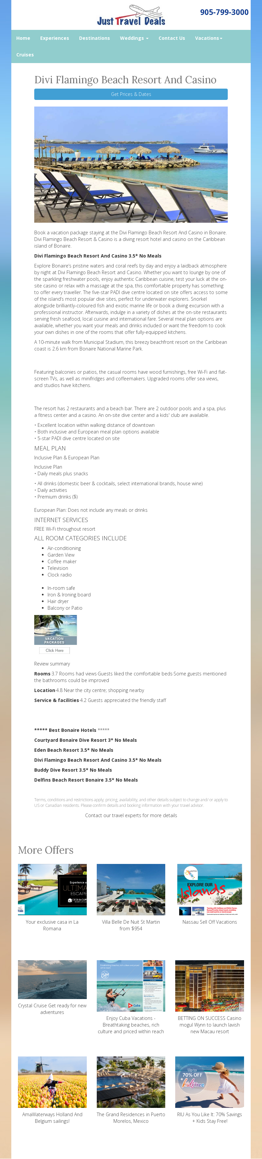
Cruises (25, 54)
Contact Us (172, 38)
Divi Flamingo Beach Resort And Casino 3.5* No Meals (98, 256)
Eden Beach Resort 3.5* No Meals (73, 750)
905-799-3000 (224, 12)
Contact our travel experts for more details (131, 815)
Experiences (54, 38)
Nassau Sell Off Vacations (209, 894)
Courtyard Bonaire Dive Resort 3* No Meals (85, 740)
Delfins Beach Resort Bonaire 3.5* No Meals (86, 780)
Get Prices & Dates (131, 94)
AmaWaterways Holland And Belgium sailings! (52, 1090)
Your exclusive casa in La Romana (52, 898)
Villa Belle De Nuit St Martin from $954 (131, 898)
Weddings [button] (134, 38)
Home (23, 38)
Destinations (94, 38)
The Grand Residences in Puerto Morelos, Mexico (131, 1090)
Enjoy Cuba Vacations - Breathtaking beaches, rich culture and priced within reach (131, 997)
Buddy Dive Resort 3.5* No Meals (73, 770)
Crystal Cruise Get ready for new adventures (52, 987)
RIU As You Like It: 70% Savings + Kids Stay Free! (209, 1090)
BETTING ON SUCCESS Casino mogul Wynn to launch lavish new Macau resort (209, 997)
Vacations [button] (208, 38)
